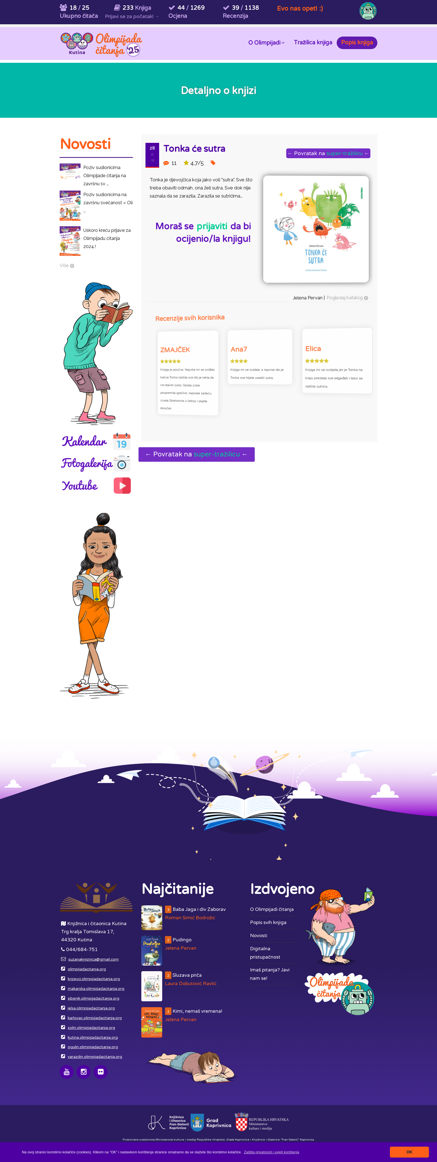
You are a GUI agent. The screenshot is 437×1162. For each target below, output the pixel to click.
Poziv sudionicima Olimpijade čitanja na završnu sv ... (104, 175)
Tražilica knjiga (313, 42)
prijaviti (211, 226)
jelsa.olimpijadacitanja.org (91, 1008)
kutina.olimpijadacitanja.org (93, 1037)
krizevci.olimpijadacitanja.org (94, 979)
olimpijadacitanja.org (87, 969)
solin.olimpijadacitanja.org (91, 1028)
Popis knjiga (357, 42)
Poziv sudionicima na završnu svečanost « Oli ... (108, 202)
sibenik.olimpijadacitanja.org (93, 998)
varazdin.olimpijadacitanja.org (95, 1057)
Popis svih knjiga (268, 922)
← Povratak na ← (328, 153)
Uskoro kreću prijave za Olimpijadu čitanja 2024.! (107, 238)
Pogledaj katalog (343, 296)
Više (64, 265)
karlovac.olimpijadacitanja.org (95, 1018)
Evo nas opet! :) (300, 8)
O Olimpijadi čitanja (272, 909)
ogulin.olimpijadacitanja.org (93, 1047)
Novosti (258, 936)
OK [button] (409, 1152)
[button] (271, 1152)
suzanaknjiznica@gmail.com (93, 959)
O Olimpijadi (266, 42)
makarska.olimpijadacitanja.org (96, 989)
